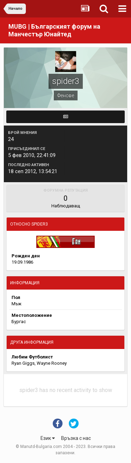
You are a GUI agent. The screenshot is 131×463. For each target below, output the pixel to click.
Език (48, 438)
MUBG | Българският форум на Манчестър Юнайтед (54, 30)
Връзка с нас (76, 438)
